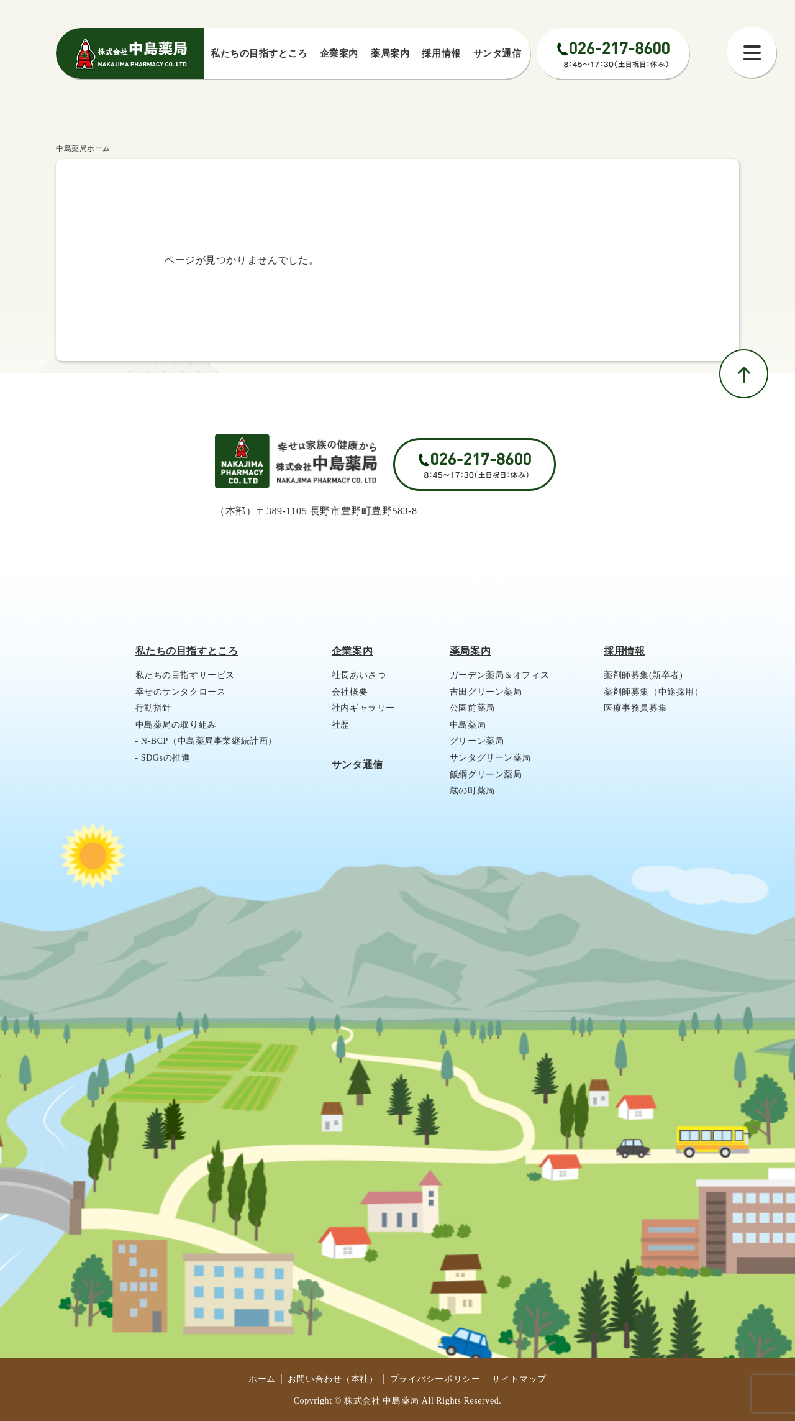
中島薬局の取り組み (176, 724)
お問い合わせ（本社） (333, 1379)
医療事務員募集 (635, 708)
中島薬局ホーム (83, 148)
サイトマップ (519, 1379)
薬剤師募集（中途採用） (653, 692)
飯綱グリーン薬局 (486, 774)
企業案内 (339, 53)
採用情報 (624, 651)
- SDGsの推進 (163, 757)
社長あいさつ (359, 675)
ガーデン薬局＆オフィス (499, 675)
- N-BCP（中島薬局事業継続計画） (206, 741)
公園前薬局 (472, 708)
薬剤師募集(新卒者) (643, 675)
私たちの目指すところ (186, 651)
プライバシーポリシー (435, 1379)
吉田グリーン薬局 (486, 692)
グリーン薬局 (477, 741)
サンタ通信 (497, 53)
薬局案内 (390, 53)
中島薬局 (468, 724)
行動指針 (153, 708)
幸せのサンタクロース (180, 692)
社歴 (341, 724)
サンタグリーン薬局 (490, 757)
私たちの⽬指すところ (259, 53)
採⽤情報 (441, 53)
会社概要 (350, 692)
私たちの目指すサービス (185, 675)
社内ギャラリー (363, 708)
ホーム (262, 1379)
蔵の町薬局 (472, 790)
